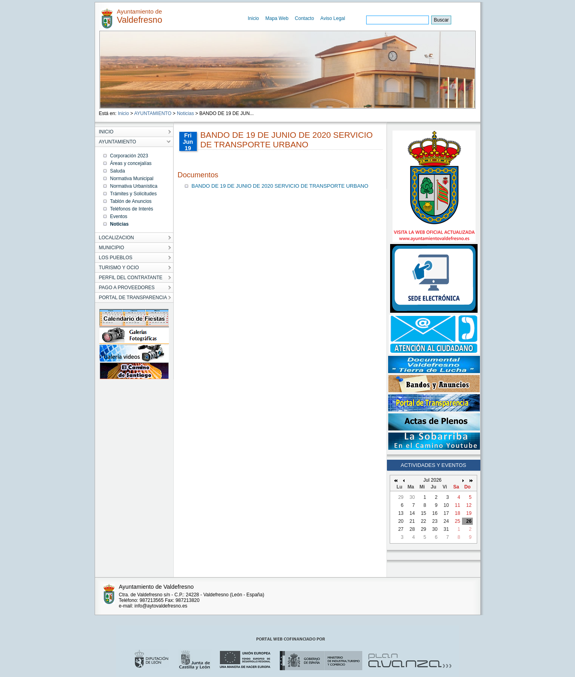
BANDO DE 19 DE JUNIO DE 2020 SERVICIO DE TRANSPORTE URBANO (280, 186)
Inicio (253, 18)
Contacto (304, 18)
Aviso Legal (332, 18)
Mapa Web (277, 18)
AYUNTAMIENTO (152, 113)
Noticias (185, 113)
